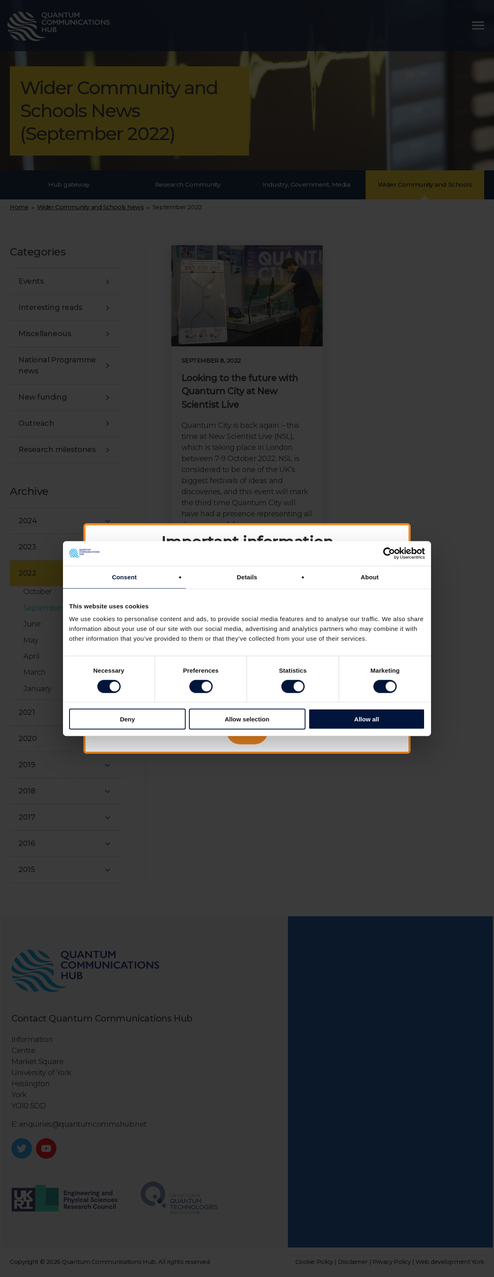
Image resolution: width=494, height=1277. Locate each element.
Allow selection (247, 719)
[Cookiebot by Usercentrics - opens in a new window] (389, 553)
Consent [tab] (124, 576)
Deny (127, 719)
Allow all (366, 719)
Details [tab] (247, 576)
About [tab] (370, 576)
